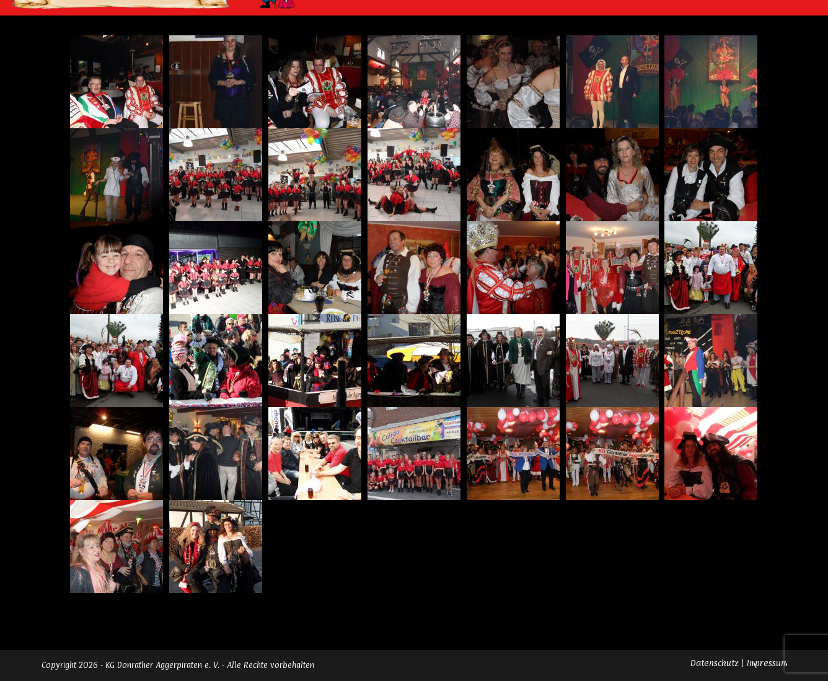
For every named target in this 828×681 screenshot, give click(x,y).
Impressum (766, 662)
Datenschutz (714, 662)
